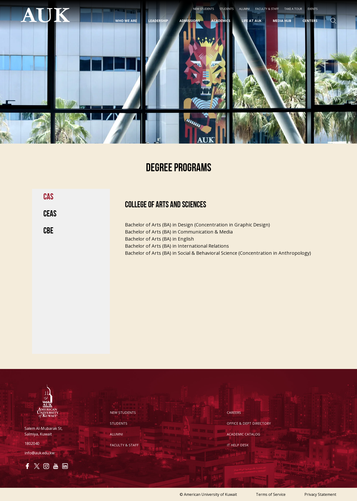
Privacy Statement (320, 494)
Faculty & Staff (267, 9)
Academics (220, 20)
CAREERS (234, 412)
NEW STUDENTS (203, 9)
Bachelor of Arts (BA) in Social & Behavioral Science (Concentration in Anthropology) (218, 257)
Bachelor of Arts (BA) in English (159, 243)
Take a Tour (293, 9)
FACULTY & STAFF (124, 445)
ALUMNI (116, 434)
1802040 (32, 443)
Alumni (244, 9)
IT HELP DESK (238, 445)
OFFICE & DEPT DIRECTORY (249, 423)
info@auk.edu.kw (39, 452)
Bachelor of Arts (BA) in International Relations (177, 250)
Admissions (189, 20)
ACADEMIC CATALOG (243, 434)
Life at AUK (252, 20)
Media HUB (282, 20)
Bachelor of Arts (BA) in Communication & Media (179, 236)
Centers (310, 20)
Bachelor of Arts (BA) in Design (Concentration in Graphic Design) (197, 229)
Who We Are (126, 20)
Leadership (158, 20)
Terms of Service (271, 494)
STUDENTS (226, 9)
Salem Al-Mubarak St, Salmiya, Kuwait (43, 431)
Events (312, 9)
